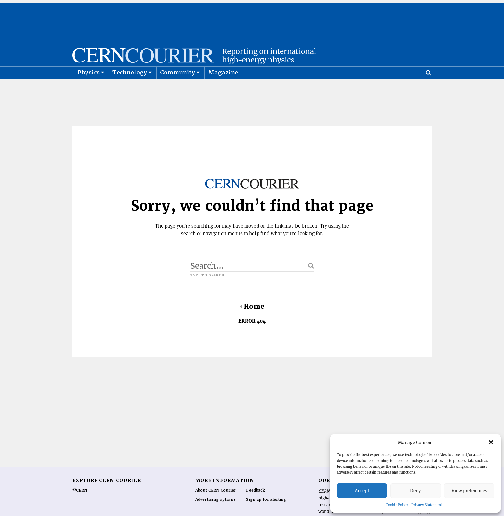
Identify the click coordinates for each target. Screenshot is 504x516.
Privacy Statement (426, 504)
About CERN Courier (215, 506)
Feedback (255, 506)
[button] (491, 442)
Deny (415, 491)
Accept (362, 491)
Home (252, 323)
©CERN (79, 506)
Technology (130, 88)
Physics (88, 88)
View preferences (469, 491)
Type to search (207, 292)
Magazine (223, 88)
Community (178, 88)
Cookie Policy (397, 504)
